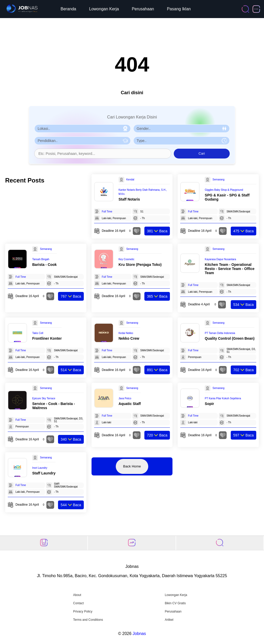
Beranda (68, 9)
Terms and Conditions (88, 620)
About (77, 595)
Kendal (130, 179)
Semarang (218, 179)
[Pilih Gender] (181, 128)
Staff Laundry (43, 473)
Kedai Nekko (126, 333)
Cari (202, 153)
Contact (78, 603)
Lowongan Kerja (104, 9)
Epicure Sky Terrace (43, 398)
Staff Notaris (129, 199)
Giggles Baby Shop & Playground (224, 189)
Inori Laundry (39, 467)
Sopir (209, 404)
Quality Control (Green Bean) (229, 338)
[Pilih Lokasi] (82, 128)
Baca (157, 231)
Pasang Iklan (179, 9)
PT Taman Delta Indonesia (220, 333)
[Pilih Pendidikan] (82, 141)
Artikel (169, 620)
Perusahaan (143, 9)
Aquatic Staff (130, 404)
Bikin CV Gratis (175, 603)
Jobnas (139, 633)
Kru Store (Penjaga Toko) (140, 265)
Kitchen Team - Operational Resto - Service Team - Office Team (229, 269)
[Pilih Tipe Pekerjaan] (181, 141)
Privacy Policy (82, 611)
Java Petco (125, 398)
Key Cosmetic (127, 259)
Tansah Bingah (40, 259)
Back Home (132, 466)
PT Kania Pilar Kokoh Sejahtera (223, 398)
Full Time (107, 211)
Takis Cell (37, 333)
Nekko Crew (129, 338)
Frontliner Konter (47, 338)
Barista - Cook (44, 265)
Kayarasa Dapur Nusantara (220, 259)
